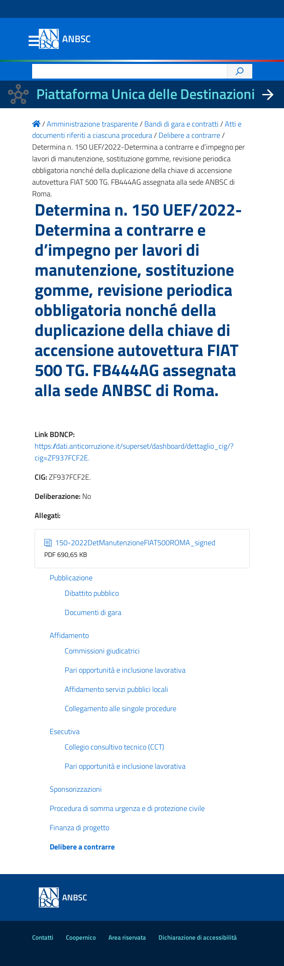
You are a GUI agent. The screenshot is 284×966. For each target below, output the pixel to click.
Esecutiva (65, 731)
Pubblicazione (71, 577)
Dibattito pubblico (92, 593)
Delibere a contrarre (82, 846)
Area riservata (127, 937)
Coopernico (81, 937)
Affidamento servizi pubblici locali (116, 689)
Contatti (42, 937)
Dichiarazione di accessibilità (197, 937)
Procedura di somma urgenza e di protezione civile (127, 808)
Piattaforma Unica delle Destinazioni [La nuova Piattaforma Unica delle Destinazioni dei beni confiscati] (145, 93)
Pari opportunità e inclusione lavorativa (125, 670)
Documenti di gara (93, 612)
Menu (33, 41)
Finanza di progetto (79, 827)
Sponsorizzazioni (76, 789)
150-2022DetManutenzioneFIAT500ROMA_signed (129, 542)
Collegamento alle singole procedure (120, 708)
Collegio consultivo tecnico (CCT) (114, 746)
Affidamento (69, 635)
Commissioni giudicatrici (102, 650)
